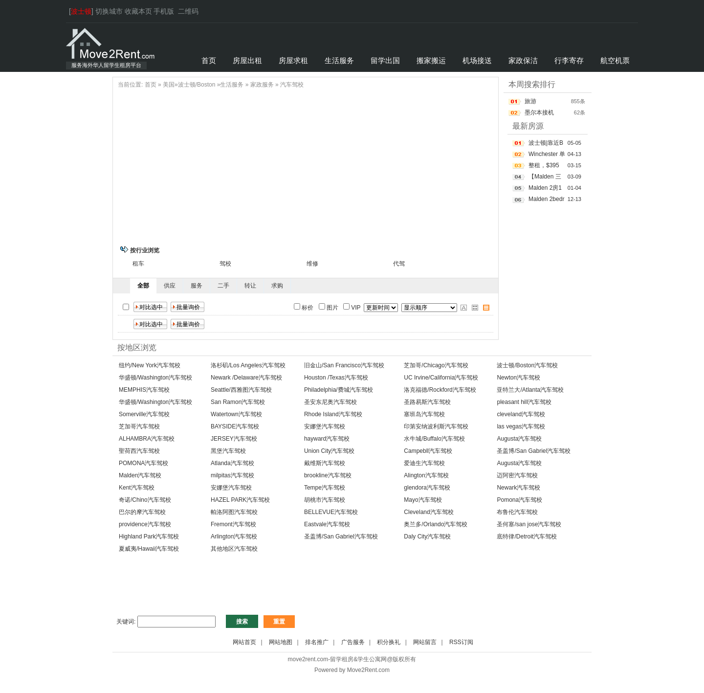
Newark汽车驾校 (518, 487)
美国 (169, 84)
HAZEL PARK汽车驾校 (240, 499)
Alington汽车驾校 (426, 475)
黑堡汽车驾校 (228, 450)
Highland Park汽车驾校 (149, 536)
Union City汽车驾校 (329, 450)
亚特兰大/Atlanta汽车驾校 (530, 389)
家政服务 (262, 84)
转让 (250, 285)
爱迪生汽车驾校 (424, 463)
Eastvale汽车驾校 (327, 524)
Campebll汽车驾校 (428, 450)
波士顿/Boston (197, 84)
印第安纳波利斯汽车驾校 (436, 426)
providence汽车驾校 (145, 524)
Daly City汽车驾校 (427, 536)
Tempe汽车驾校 (324, 487)
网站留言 (425, 642)
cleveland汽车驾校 (521, 414)
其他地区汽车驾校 (234, 548)
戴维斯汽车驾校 (324, 463)
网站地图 (280, 642)
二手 (223, 285)
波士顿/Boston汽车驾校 (527, 365)
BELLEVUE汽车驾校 (331, 512)
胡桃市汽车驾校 (324, 499)
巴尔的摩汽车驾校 (142, 512)
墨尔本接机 (539, 112)
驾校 (225, 263)
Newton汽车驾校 (518, 377)
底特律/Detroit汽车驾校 (527, 536)
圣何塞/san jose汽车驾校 (529, 524)
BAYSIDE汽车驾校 (235, 426)
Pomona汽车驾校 (519, 499)
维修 (312, 263)
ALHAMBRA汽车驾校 (147, 438)
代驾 (399, 263)
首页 (150, 84)
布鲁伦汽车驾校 (517, 512)
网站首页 (244, 642)
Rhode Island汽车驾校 (333, 414)
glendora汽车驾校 (427, 487)
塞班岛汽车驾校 (424, 414)
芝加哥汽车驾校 (139, 426)
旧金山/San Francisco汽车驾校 (344, 365)
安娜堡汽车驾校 (324, 426)
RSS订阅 (461, 642)
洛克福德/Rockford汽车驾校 (440, 389)
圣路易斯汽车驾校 (427, 402)
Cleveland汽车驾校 (428, 512)
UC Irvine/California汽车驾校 (441, 377)
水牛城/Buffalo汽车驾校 (434, 438)
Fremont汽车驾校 (233, 524)
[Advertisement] (305, 165)
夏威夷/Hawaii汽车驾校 (149, 548)
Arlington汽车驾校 (234, 536)
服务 (196, 285)
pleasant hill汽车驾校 (524, 402)
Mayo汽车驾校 (422, 499)
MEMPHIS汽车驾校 (144, 389)
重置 (279, 621)
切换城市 (109, 11)
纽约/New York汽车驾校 (149, 365)
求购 (277, 285)
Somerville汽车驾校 (144, 414)
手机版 (164, 11)
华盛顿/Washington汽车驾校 (155, 377)
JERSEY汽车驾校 (234, 438)
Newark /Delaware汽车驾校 (246, 377)
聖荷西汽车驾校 (139, 450)
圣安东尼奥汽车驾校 (330, 402)
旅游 (530, 101)
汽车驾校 (292, 84)
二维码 (188, 11)
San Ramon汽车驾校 (238, 402)
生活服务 (231, 84)
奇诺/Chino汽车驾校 (145, 499)
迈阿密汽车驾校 (517, 475)
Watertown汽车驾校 (236, 414)
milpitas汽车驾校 (232, 475)
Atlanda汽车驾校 (232, 463)
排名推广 (317, 642)
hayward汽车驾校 (327, 438)
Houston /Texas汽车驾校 (336, 377)
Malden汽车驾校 (140, 475)
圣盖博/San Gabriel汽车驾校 (534, 450)
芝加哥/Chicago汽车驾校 (436, 365)
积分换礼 (388, 642)
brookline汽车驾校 (328, 475)
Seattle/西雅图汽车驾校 (241, 389)
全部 (143, 285)
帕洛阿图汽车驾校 (234, 512)
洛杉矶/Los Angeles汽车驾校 (248, 365)
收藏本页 (138, 11)
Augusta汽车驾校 (519, 438)
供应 (170, 285)
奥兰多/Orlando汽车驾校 (435, 524)
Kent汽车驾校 (136, 487)
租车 (138, 263)
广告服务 (353, 642)
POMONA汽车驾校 (143, 463)
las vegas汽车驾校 (521, 426)
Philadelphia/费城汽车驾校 (338, 389)
